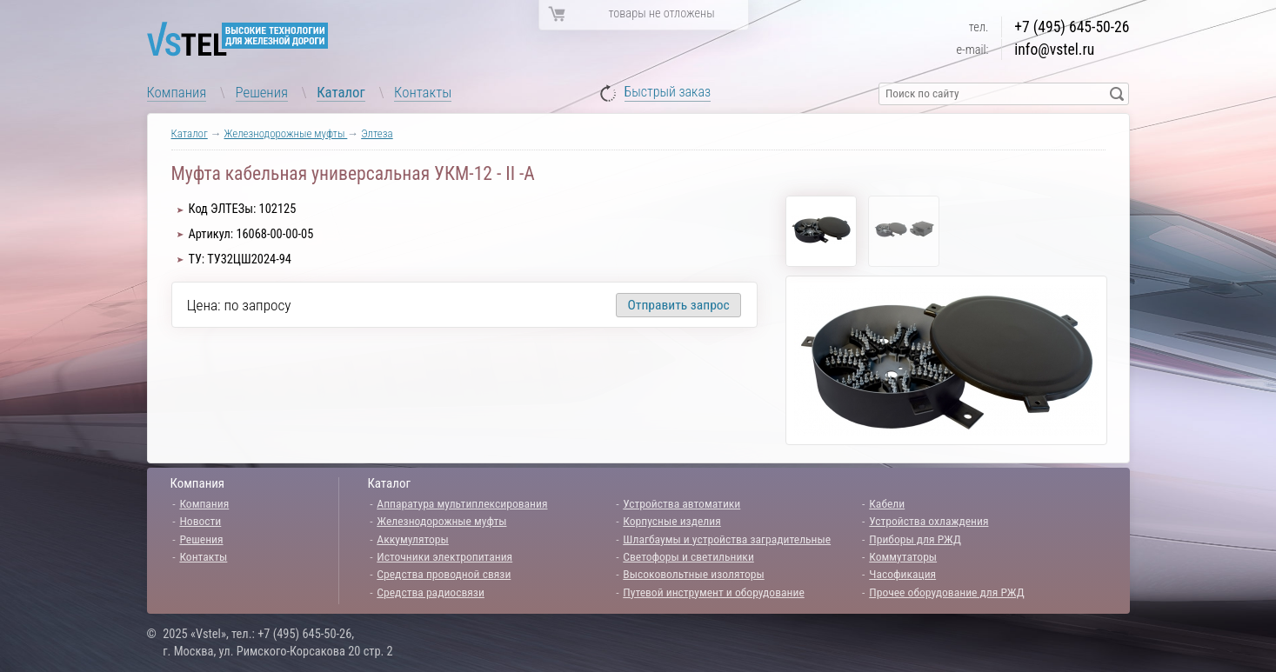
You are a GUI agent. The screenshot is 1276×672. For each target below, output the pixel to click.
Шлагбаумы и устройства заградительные (727, 539)
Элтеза (376, 133)
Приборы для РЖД (915, 539)
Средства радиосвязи (430, 592)
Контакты (422, 92)
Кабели (887, 503)
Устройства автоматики (681, 503)
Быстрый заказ (668, 92)
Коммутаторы (903, 556)
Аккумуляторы (413, 539)
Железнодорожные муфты (286, 133)
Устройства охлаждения (928, 521)
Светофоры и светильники (688, 556)
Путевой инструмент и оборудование (713, 592)
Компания (177, 92)
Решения (262, 92)
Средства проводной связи (444, 574)
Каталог (341, 92)
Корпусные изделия (671, 521)
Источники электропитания (444, 556)
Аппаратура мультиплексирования (462, 503)
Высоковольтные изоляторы (693, 574)
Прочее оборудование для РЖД (946, 592)
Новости (200, 521)
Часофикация (902, 574)
